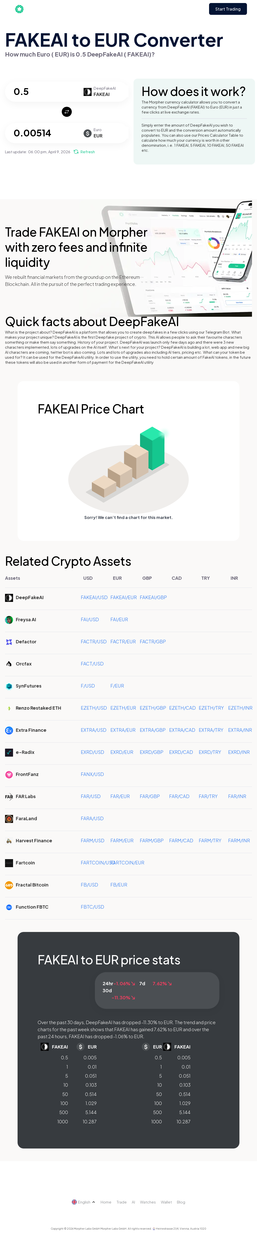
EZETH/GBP (153, 708)
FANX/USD (92, 774)
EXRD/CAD (181, 752)
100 (64, 1103)
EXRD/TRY (210, 752)
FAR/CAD (179, 796)
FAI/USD (90, 619)
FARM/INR (239, 840)
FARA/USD (92, 818)
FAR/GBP (150, 796)
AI (133, 1201)
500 (63, 1112)
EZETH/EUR (123, 708)
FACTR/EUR (123, 641)
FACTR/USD (94, 641)
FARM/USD (92, 840)
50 (65, 1094)
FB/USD (89, 885)
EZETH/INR (240, 708)
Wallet (166, 1201)
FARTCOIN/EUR (127, 862)
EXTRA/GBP (153, 730)
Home (106, 1201)
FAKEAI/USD (94, 597)
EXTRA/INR (240, 730)
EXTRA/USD (93, 730)
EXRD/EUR (121, 752)
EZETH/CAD (182, 708)
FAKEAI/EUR (123, 597)
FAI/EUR (119, 619)
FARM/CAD (181, 840)
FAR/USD (91, 796)
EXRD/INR (239, 752)
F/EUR (117, 686)
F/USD (88, 686)
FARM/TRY (210, 840)
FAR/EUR (120, 796)
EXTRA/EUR (123, 730)
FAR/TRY (208, 796)
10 (65, 1085)
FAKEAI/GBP (153, 597)
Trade (121, 1201)
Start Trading (228, 9)
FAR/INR (237, 796)
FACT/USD (92, 663)
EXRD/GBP (151, 752)
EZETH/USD (94, 708)
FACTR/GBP (153, 641)
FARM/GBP (152, 840)
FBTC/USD (92, 907)
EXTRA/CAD (182, 730)
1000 (62, 1121)
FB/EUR (118, 885)
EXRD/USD (92, 752)
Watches (148, 1201)
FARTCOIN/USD (98, 862)
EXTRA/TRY (211, 730)
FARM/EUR (122, 840)
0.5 (64, 1057)
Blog (181, 1201)
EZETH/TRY (211, 708)
